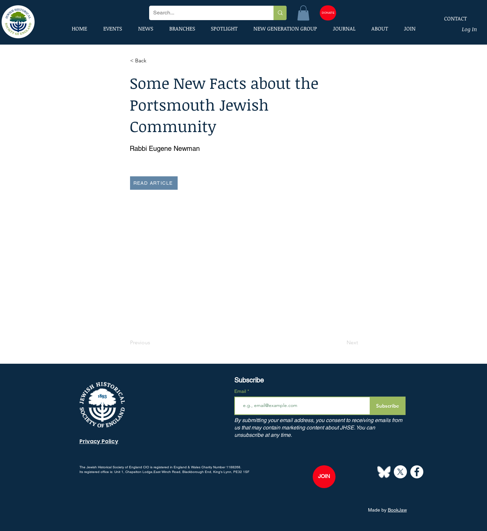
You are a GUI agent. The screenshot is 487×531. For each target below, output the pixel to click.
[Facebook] (416, 471)
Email (240, 391)
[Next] (341, 343)
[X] (400, 471)
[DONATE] (328, 12)
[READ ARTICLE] (154, 183)
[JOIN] (324, 476)
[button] (303, 12)
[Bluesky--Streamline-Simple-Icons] (383, 471)
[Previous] (152, 343)
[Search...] (206, 13)
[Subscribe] (388, 406)
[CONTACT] (451, 18)
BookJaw (397, 510)
